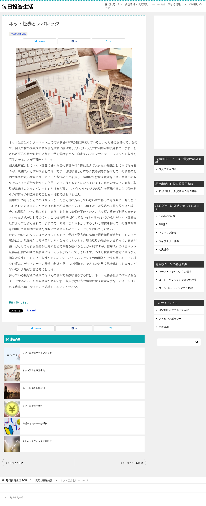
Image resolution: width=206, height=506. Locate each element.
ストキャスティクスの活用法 (37, 441)
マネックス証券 (167, 232)
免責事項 (164, 326)
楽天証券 (164, 249)
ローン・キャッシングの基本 (175, 271)
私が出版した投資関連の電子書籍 (178, 191)
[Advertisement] (179, 82)
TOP (16, 480)
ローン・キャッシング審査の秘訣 (178, 279)
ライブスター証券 (169, 241)
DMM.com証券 (167, 216)
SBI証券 (163, 224)
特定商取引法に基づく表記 (174, 310)
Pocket (31, 310)
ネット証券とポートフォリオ (37, 352)
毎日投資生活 (18, 6)
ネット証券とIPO (14, 463)
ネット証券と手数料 (33, 406)
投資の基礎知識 (18, 34)
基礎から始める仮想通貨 (35, 423)
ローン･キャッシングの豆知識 (176, 288)
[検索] (179, 342)
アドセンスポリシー (170, 318)
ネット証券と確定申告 (34, 370)
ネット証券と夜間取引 (34, 388)
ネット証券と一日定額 (131, 463)
